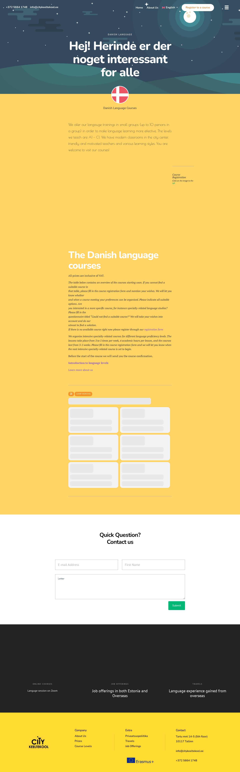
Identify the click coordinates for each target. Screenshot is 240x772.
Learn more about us (80, 370)
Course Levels (83, 746)
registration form (153, 329)
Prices (78, 741)
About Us (152, 7)
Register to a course (198, 7)
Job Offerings (133, 746)
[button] (226, 7)
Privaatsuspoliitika (136, 736)
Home (139, 7)
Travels (129, 741)
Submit (176, 605)
